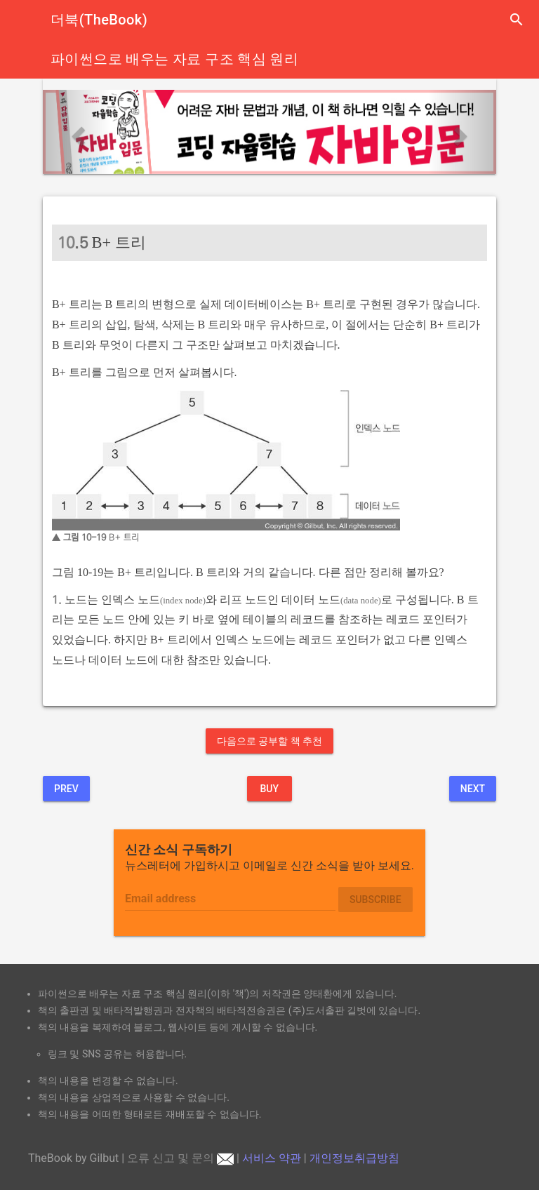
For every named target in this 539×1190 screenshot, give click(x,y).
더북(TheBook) (99, 19)
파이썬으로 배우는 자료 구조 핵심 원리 (174, 59)
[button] (77, 132)
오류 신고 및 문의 (180, 1158)
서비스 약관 (271, 1158)
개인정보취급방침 (354, 1158)
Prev (66, 788)
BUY (269, 788)
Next (472, 788)
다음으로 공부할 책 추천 (269, 741)
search (516, 19)
